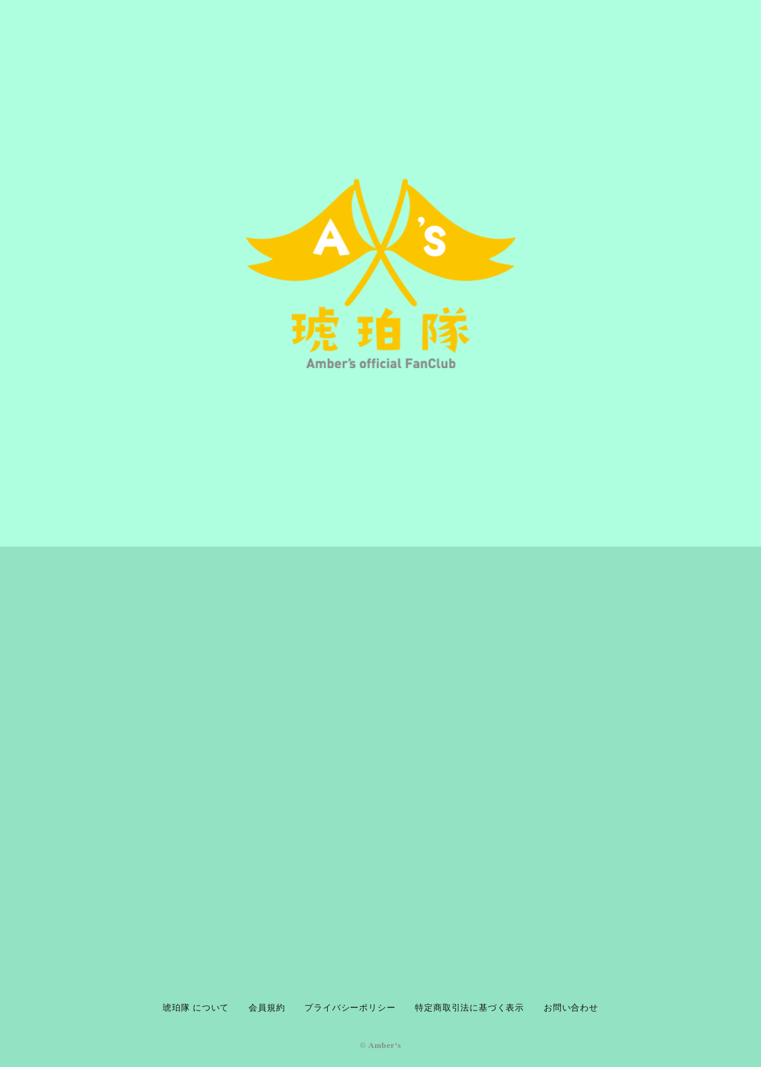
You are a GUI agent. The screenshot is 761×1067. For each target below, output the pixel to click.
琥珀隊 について (196, 1007)
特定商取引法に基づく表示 (469, 1007)
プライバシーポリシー (349, 1007)
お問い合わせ (571, 1007)
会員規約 (267, 1007)
